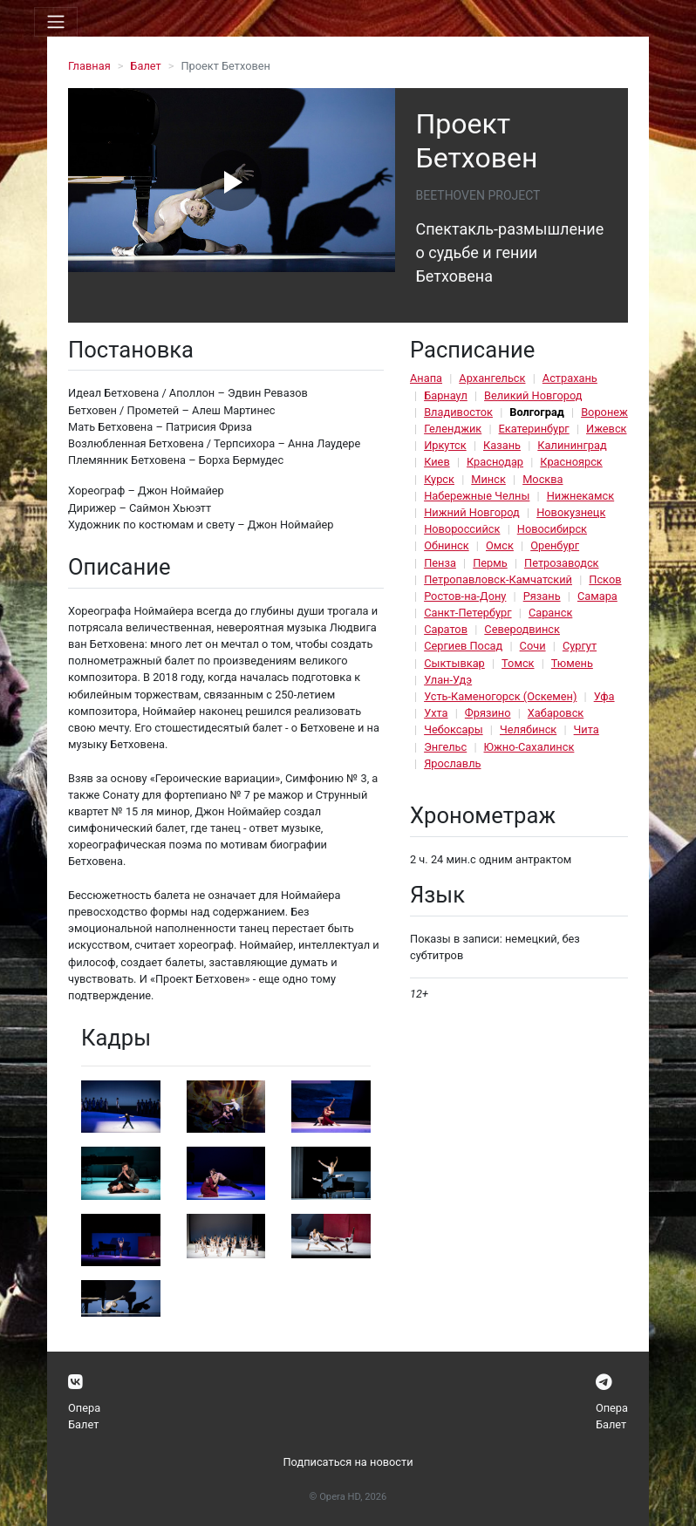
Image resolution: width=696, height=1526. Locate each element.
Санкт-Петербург (467, 612)
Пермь (490, 562)
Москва (542, 479)
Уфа (604, 696)
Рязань (542, 596)
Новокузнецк (570, 512)
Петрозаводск (561, 562)
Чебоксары (453, 729)
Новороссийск (462, 528)
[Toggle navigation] (56, 22)
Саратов (445, 629)
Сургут (580, 645)
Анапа (426, 378)
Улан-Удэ (448, 679)
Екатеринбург (534, 428)
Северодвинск (522, 629)
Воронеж (604, 412)
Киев (437, 461)
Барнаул (445, 395)
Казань (502, 445)
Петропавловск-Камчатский (498, 579)
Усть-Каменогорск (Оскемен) (500, 696)
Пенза (440, 562)
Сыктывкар (454, 663)
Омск (500, 545)
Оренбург (554, 545)
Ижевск (606, 428)
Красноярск (571, 461)
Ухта (435, 712)
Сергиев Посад (463, 645)
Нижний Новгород (472, 512)
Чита (586, 729)
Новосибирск (552, 528)
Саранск (550, 612)
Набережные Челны (476, 495)
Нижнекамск (580, 495)
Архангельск (492, 378)
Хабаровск (555, 712)
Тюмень (572, 663)
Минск (488, 479)
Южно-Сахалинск (529, 746)
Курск (439, 479)
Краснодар (495, 461)
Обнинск (446, 545)
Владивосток (458, 412)
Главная (89, 65)
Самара (597, 596)
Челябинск (528, 729)
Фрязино (488, 712)
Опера (84, 1407)
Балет (145, 65)
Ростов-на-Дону (465, 596)
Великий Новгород (533, 395)
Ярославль (452, 763)
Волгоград (536, 412)
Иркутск (445, 445)
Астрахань (569, 378)
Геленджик (452, 428)
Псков (605, 579)
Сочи (533, 645)
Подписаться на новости (348, 1461)
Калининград (571, 445)
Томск (518, 663)
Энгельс (445, 746)
